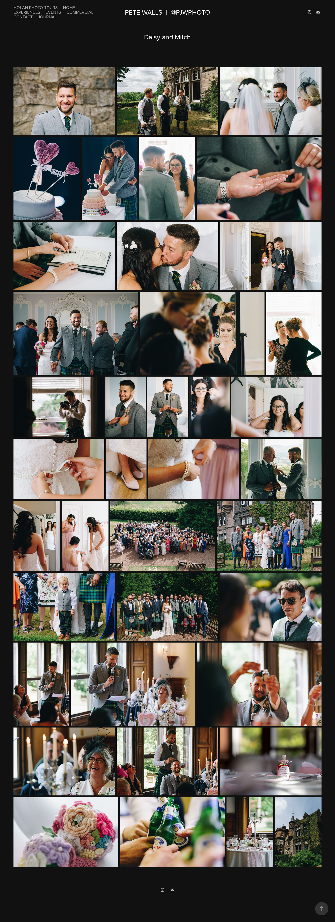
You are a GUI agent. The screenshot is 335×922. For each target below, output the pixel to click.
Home (69, 7)
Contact (23, 17)
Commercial (80, 12)
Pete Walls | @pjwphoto (167, 12)
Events (53, 12)
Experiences (26, 12)
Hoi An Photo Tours (35, 7)
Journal (47, 17)
